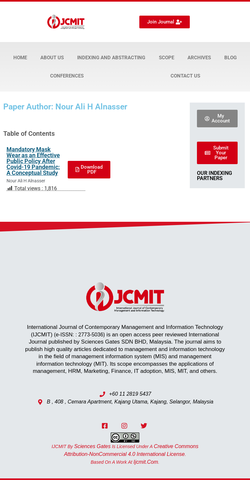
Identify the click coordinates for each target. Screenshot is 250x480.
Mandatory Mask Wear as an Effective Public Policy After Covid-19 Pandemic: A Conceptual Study (33, 161)
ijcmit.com (145, 462)
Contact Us (185, 76)
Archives (199, 58)
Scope (166, 58)
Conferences (67, 76)
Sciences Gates (92, 446)
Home (20, 58)
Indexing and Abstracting (111, 58)
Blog (230, 58)
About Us (52, 58)
